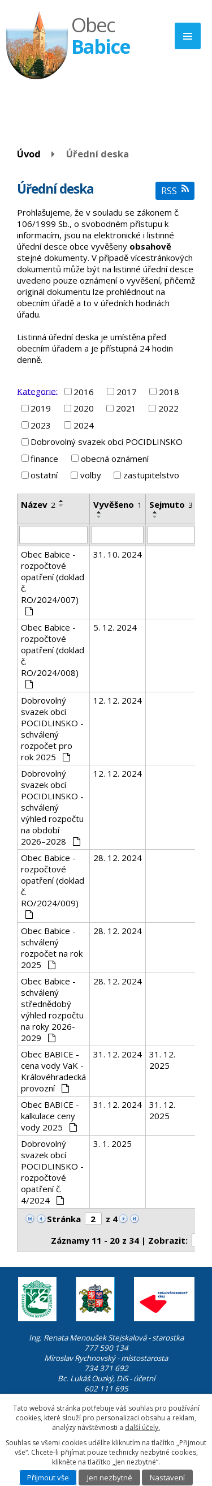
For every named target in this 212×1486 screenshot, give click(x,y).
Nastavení (167, 1477)
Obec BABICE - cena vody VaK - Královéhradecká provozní (53, 1071)
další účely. (142, 1427)
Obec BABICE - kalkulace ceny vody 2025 (50, 1116)
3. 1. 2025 (112, 1143)
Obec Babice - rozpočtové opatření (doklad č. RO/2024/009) (52, 885)
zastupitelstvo (151, 475)
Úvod (29, 153)
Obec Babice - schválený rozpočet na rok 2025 (52, 947)
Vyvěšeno (117, 504)
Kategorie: (37, 390)
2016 (83, 391)
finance (44, 458)
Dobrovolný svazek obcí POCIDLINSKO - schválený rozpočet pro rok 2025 (52, 729)
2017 (126, 391)
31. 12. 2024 (117, 1054)
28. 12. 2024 (117, 857)
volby (90, 475)
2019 (41, 408)
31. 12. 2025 (162, 1059)
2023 (41, 425)
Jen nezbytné (109, 1477)
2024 (83, 425)
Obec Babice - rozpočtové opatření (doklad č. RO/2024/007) (52, 582)
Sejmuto (171, 504)
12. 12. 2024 (117, 700)
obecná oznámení (115, 458)
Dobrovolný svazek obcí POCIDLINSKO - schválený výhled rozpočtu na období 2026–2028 (52, 807)
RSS (175, 190)
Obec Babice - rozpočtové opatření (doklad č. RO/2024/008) (52, 655)
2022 (168, 408)
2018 (169, 391)
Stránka (64, 1218)
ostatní (44, 475)
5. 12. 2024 (115, 627)
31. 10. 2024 (117, 554)
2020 (83, 408)
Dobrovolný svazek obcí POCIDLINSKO (107, 441)
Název (38, 504)
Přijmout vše (48, 1477)
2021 (126, 408)
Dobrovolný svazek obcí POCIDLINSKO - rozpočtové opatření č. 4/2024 (52, 1172)
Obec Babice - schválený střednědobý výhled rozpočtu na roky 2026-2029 (52, 1009)
